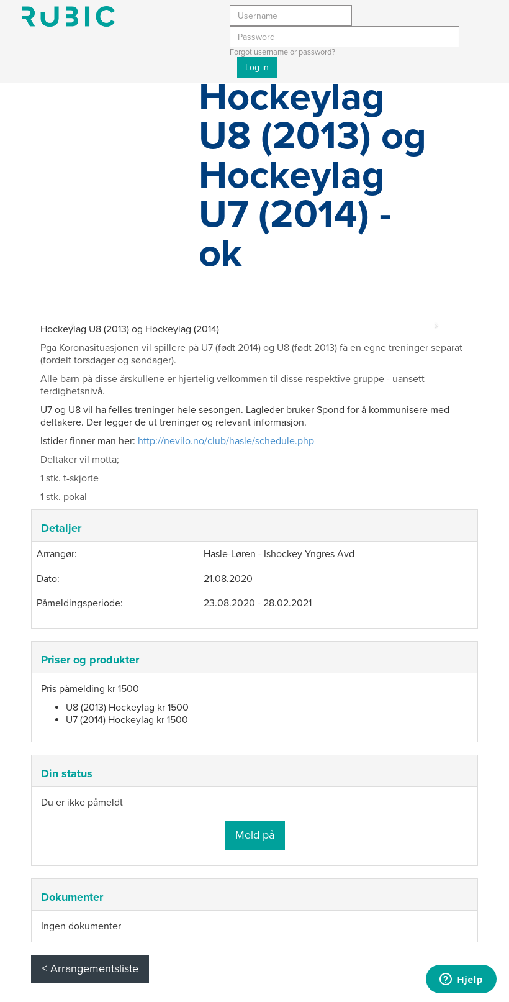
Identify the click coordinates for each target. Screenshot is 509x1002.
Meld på (254, 835)
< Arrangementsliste (90, 968)
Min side (68, 16)
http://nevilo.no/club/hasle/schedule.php (226, 441)
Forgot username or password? (282, 52)
